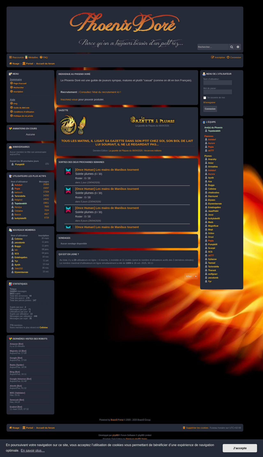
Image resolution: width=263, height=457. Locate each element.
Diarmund (213, 196)
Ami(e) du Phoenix (213, 127)
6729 (46, 218)
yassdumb (20, 242)
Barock (18, 214)
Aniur (210, 163)
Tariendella (20, 196)
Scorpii (211, 248)
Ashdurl (18, 185)
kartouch (18, 192)
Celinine (19, 239)
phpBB (115, 435)
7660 (46, 206)
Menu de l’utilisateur (216, 74)
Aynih (17, 265)
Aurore (211, 143)
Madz (210, 222)
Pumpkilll (19, 164)
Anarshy (212, 159)
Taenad (211, 263)
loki (16, 250)
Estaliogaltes (21, 257)
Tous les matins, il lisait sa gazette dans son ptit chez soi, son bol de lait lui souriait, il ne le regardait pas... (127, 142)
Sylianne (212, 259)
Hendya (18, 207)
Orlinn (211, 233)
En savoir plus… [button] (33, 450)
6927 (46, 214)
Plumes (208, 156)
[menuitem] (43, 57)
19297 (46, 188)
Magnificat (213, 226)
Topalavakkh (21, 203)
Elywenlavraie (21, 272)
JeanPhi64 (213, 211)
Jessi (210, 215)
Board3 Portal (117, 420)
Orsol (210, 237)
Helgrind (18, 200)
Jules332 (19, 268)
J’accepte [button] (240, 448)
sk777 (211, 151)
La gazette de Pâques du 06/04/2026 (125, 151)
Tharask (212, 270)
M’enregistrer (209, 102)
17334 (46, 192)
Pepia (17, 189)
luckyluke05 (20, 218)
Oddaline (19, 211)
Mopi (210, 229)
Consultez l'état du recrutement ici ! (100, 92)
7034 (46, 210)
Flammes (208, 136)
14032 (46, 199)
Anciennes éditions (152, 151)
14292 (46, 195)
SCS (17, 254)
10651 (46, 203)
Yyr (16, 261)
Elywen (211, 200)
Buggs (18, 246)
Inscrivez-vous (69, 99)
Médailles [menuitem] (33, 57)
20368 (46, 184)
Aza (210, 181)
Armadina (213, 167)
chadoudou (213, 192)
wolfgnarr (213, 274)
